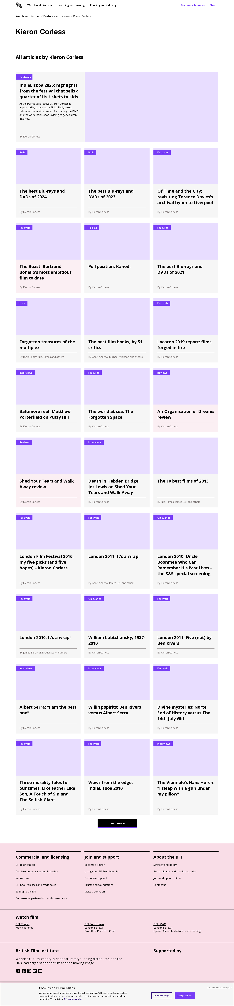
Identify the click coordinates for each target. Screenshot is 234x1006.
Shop (213, 5)
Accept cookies (184, 995)
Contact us (159, 885)
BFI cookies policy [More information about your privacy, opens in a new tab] (73, 999)
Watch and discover (39, 5)
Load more (117, 823)
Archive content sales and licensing (37, 871)
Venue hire (22, 878)
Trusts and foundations (98, 885)
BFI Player (23, 924)
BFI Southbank (94, 924)
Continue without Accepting (219, 987)
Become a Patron (94, 864)
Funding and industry (103, 5)
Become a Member (193, 5)
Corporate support (95, 878)
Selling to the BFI (26, 891)
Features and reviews (57, 16)
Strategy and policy (165, 864)
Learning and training (71, 5)
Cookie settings (161, 995)
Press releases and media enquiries (175, 871)
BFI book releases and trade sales (36, 885)
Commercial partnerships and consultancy (41, 898)
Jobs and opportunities (167, 878)
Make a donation (94, 891)
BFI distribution (25, 864)
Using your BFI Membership (101, 871)
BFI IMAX (159, 924)
